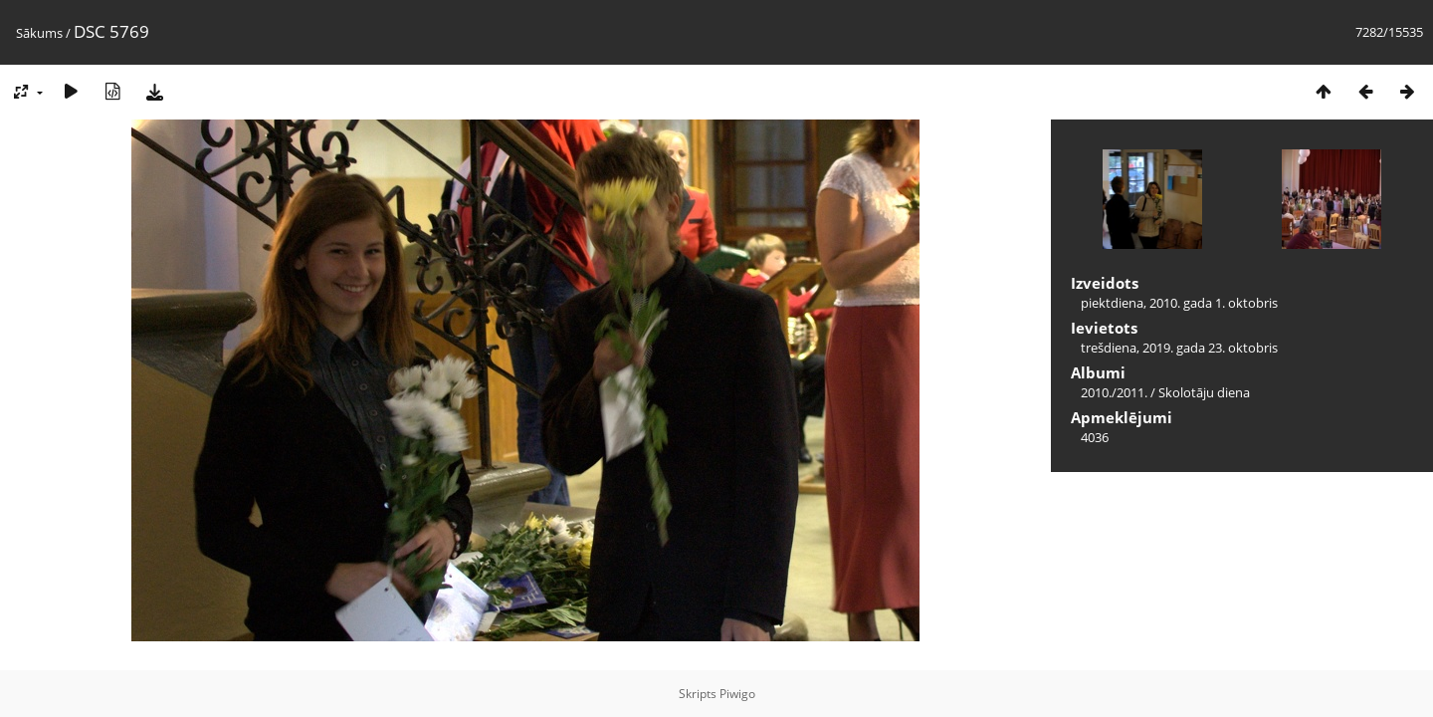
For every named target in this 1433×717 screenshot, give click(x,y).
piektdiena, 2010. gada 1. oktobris (1179, 303)
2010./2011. (1114, 392)
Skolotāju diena (1204, 392)
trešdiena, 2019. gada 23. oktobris (1179, 348)
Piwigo (737, 693)
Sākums (39, 33)
